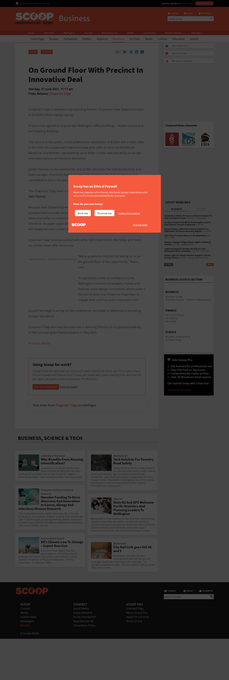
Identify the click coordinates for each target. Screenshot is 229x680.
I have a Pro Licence (129, 213)
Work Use (83, 213)
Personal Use (104, 213)
